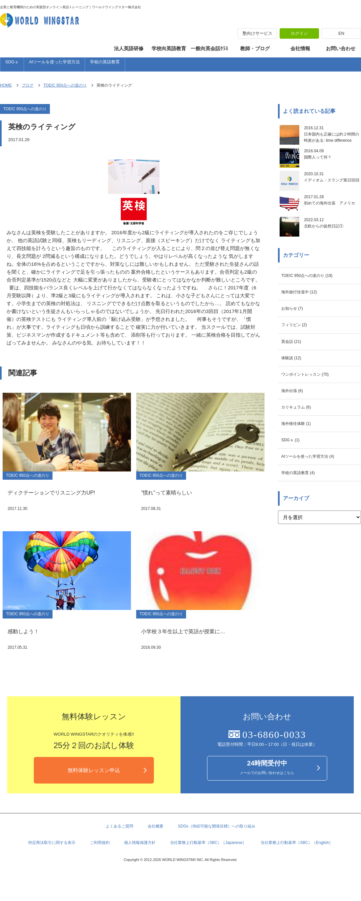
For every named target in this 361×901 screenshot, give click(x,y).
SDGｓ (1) (292, 480)
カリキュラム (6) (299, 444)
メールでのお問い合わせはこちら (267, 782)
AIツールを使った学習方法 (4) (314, 498)
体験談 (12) (293, 389)
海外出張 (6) (294, 426)
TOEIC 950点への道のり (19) (313, 299)
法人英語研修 (128, 48)
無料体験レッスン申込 (94, 784)
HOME (6, 88)
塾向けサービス (257, 33)
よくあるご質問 (119, 842)
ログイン (299, 33)
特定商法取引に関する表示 (51, 859)
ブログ (27, 88)
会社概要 (155, 842)
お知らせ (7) (294, 335)
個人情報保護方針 (140, 859)
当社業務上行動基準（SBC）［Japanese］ (208, 859)
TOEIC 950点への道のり (65, 88)
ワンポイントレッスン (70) (311, 407)
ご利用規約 (100, 859)
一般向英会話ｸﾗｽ (209, 48)
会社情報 (300, 48)
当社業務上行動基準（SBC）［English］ (297, 859)
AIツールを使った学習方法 (54, 64)
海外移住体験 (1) (299, 462)
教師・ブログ (255, 48)
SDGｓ (12, 64)
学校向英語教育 (169, 48)
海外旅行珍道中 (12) (303, 317)
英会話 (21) (293, 371)
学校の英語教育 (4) (302, 516)
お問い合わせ (340, 48)
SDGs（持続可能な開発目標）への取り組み (216, 842)
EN (341, 33)
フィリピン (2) (297, 353)
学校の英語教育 (105, 64)
